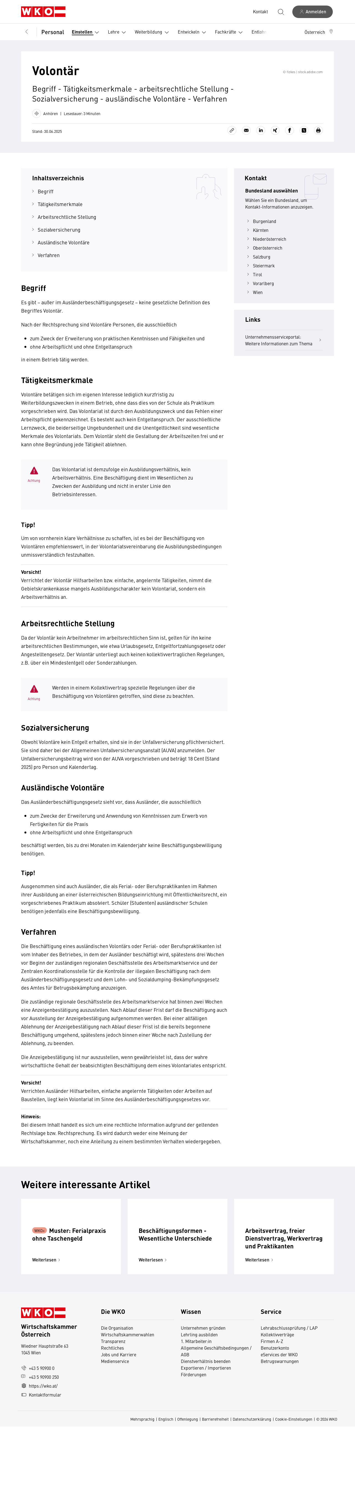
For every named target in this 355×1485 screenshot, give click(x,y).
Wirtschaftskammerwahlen (127, 1393)
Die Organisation (117, 1386)
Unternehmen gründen (203, 1386)
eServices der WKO (279, 1413)
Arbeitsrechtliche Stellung (67, 238)
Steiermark (260, 287)
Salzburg (257, 278)
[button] (319, 32)
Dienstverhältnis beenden (205, 1419)
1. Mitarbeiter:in (196, 1400)
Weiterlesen (47, 1318)
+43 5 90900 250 (40, 1435)
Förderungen (193, 1433)
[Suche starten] (280, 11)
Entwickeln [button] (193, 32)
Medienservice (115, 1419)
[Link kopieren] (231, 152)
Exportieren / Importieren (206, 1426)
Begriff (46, 212)
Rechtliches (112, 1406)
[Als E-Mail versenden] (246, 152)
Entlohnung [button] (267, 32)
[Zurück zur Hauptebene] (26, 32)
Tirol (253, 296)
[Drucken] (318, 152)
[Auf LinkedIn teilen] (260, 152)
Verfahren (49, 276)
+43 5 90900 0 (37, 1426)
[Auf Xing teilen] (275, 152)
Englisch (165, 1477)
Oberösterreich (263, 269)
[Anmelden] (312, 12)
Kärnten (256, 252)
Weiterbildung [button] (153, 32)
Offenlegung (187, 1477)
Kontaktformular (41, 1453)
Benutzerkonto (275, 1406)
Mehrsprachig (142, 1477)
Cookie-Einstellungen (293, 1477)
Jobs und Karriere (118, 1413)
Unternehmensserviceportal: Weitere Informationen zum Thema (284, 361)
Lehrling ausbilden (199, 1393)
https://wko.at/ (39, 1444)
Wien (254, 314)
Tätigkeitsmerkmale (60, 225)
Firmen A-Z (272, 1400)
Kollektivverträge (277, 1393)
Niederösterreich (265, 260)
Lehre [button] (118, 32)
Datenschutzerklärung (252, 1477)
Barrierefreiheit (215, 1477)
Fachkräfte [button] (230, 32)
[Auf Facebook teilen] (289, 152)
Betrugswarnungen (280, 1419)
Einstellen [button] (86, 32)
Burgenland (260, 243)
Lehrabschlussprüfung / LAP (289, 1386)
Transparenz (113, 1400)
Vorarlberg (259, 305)
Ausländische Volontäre (64, 263)
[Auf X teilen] (304, 152)
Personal (52, 32)
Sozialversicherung (59, 251)
